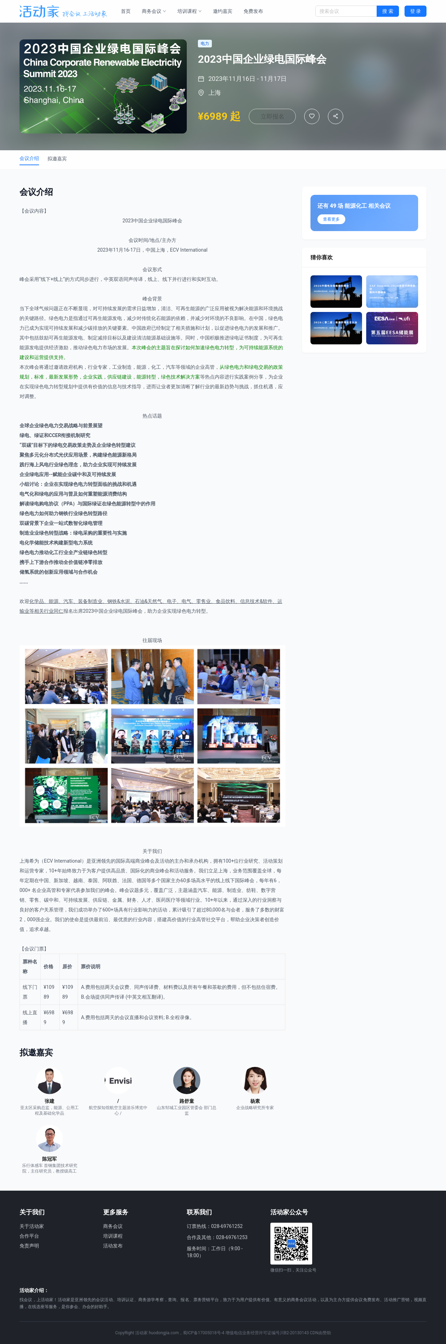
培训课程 (189, 11)
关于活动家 (32, 1226)
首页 (126, 11)
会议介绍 (29, 158)
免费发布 (253, 11)
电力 (63, 318)
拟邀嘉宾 (57, 158)
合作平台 (29, 1236)
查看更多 (331, 219)
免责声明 (29, 1245)
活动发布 (113, 1245)
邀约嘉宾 (222, 11)
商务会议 (154, 11)
